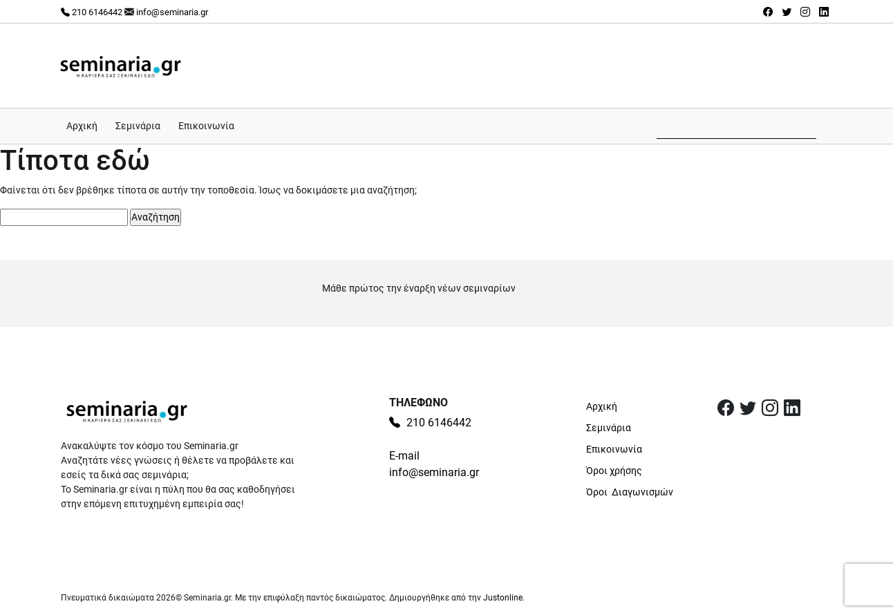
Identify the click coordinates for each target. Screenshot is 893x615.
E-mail (404, 455)
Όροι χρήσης (614, 470)
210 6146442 (91, 12)
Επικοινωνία (206, 125)
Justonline (503, 598)
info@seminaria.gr (172, 12)
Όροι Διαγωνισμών (629, 492)
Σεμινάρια (137, 125)
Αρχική (81, 125)
